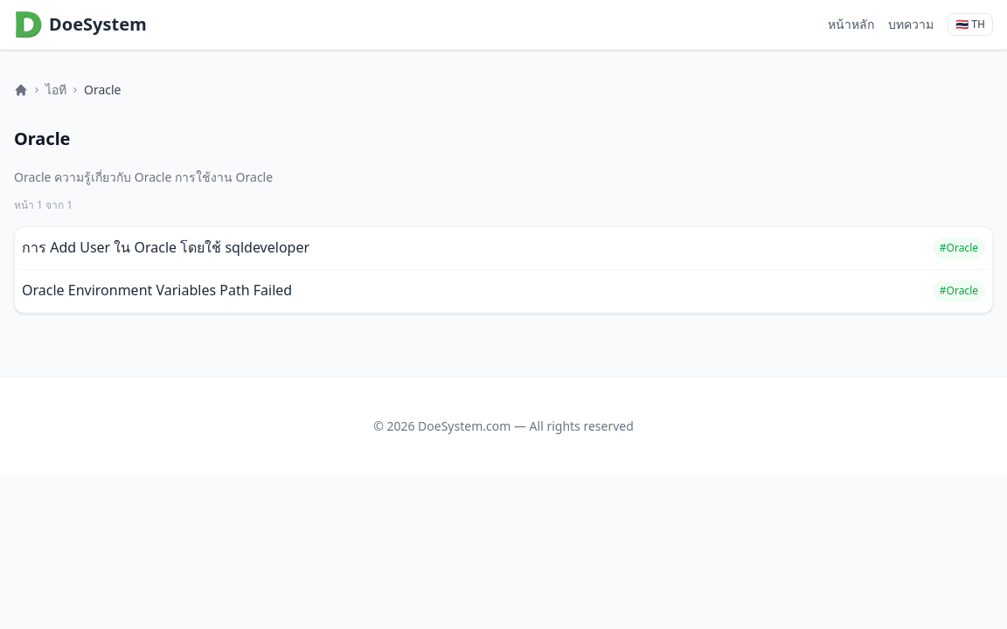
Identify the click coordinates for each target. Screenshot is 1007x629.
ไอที (55, 89)
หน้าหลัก (851, 24)
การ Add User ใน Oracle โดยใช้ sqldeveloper (165, 247)
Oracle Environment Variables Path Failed (157, 290)
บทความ (911, 24)
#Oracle (959, 247)
